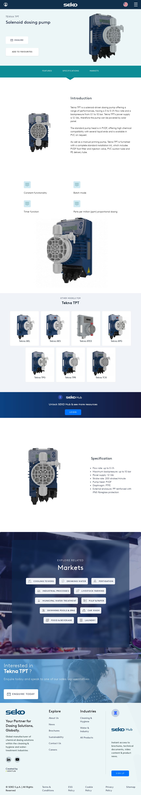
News (52, 724)
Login (73, 412)
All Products (86, 737)
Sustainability (56, 737)
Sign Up (120, 773)
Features (47, 71)
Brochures (54, 730)
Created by (12, 769)
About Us (54, 718)
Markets (94, 71)
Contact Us (55, 743)
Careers (53, 749)
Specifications (71, 71)
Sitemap (130, 787)
